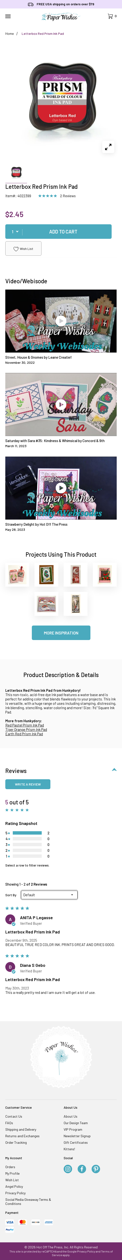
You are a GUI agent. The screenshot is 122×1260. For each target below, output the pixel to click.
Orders (10, 1167)
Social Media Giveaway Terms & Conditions (28, 1201)
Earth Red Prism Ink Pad (24, 734)
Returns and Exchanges (22, 1136)
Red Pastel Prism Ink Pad (24, 725)
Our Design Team (76, 1123)
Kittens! (69, 1149)
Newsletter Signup (77, 1136)
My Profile (12, 1173)
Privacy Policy (15, 1193)
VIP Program (73, 1129)
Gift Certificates (76, 1142)
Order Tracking (16, 1142)
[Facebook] (82, 1169)
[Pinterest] (96, 1169)
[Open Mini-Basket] (112, 16)
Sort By (10, 895)
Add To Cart (63, 231)
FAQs (9, 1123)
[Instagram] (68, 1169)
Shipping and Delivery (20, 1129)
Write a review (28, 784)
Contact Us (13, 1116)
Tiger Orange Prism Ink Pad (26, 729)
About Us (70, 1116)
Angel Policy (14, 1186)
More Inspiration (61, 632)
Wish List (23, 249)
